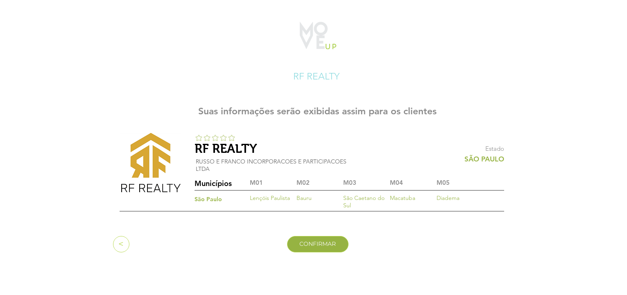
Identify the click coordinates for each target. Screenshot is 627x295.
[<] (121, 244)
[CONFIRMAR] (318, 244)
